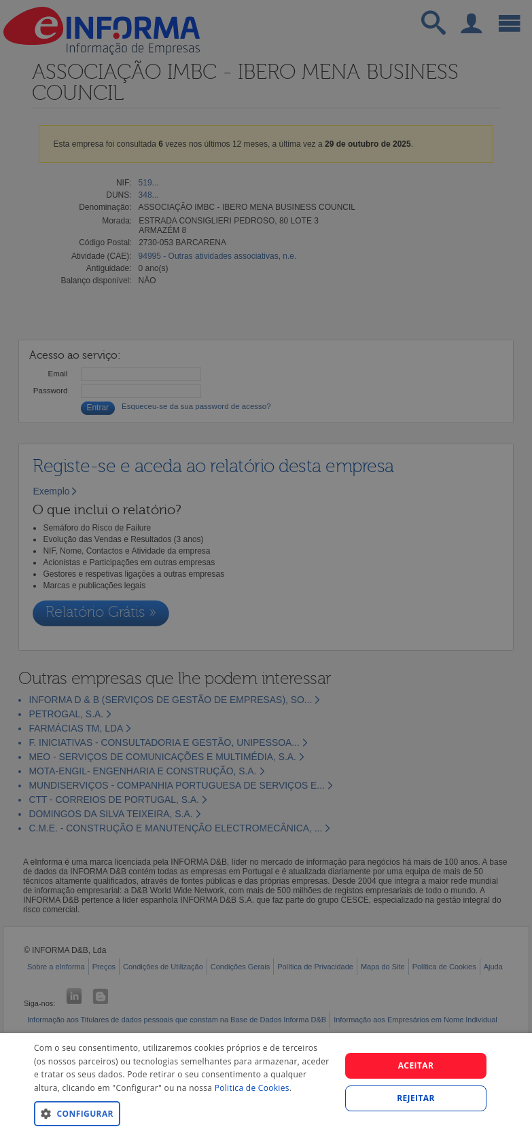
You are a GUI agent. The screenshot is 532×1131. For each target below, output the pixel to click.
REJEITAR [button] (416, 1098)
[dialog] (266, 1082)
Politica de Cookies (252, 1088)
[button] (182, 1113)
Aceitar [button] (416, 1065)
